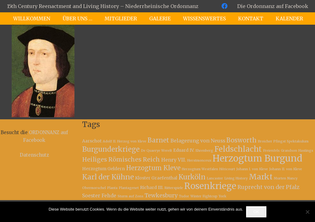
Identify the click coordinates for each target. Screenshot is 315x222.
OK (256, 211)
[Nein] (307, 212)
